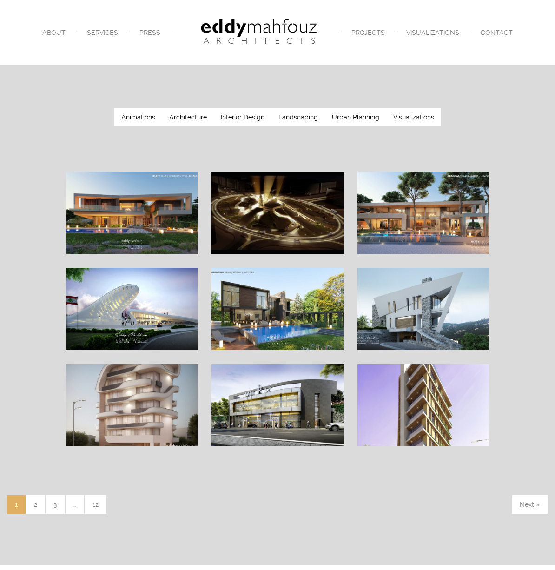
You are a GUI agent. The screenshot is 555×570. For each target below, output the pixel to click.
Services (102, 32)
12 (95, 504)
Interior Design (242, 117)
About (54, 32)
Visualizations (432, 32)
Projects (368, 32)
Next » (530, 504)
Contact (497, 32)
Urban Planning (355, 117)
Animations (138, 117)
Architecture (188, 117)
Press (149, 32)
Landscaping (298, 117)
